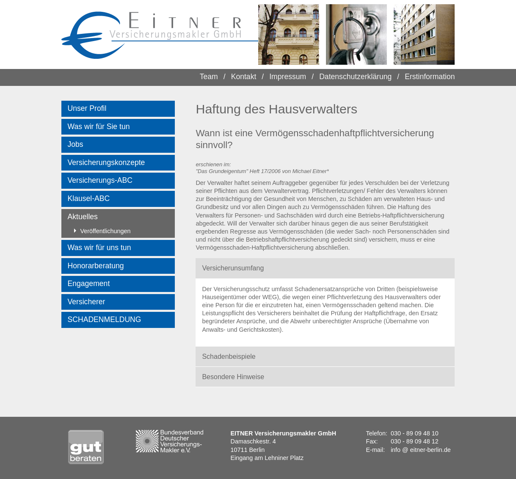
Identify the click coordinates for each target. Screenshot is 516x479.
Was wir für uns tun (99, 247)
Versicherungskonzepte (106, 162)
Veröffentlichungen (102, 231)
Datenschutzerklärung (355, 76)
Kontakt (244, 76)
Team (209, 76)
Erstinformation (430, 76)
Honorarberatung (96, 266)
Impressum (287, 76)
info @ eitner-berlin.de (421, 449)
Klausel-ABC (89, 198)
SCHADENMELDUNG (104, 319)
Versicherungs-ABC (100, 180)
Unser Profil (87, 108)
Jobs (75, 144)
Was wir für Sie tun (99, 126)
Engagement (89, 283)
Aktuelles (83, 216)
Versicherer (86, 301)
